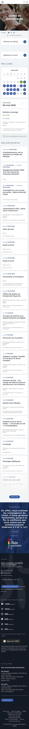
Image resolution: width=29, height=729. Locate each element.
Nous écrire (7, 573)
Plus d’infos (6, 118)
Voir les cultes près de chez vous (16, 136)
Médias (24, 711)
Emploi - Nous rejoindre (11, 719)
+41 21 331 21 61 (8, 570)
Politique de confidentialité (14, 713)
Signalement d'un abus (9, 586)
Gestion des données (14, 721)
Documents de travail (14, 716)
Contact (22, 719)
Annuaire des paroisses (14, 717)
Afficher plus (14, 497)
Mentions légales (15, 711)
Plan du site (6, 711)
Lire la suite (14, 531)
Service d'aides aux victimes (9, 589)
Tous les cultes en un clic (9, 579)
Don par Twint (7, 700)
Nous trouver (8, 575)
